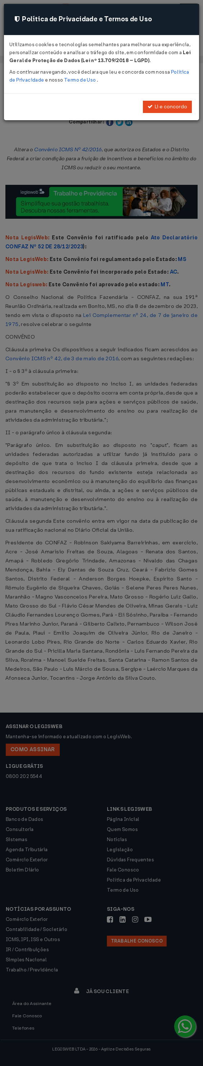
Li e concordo (167, 106)
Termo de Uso (80, 80)
